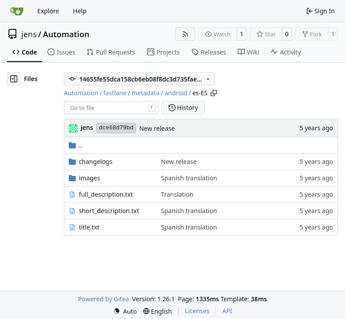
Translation (177, 194)
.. (75, 145)
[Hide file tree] (13, 79)
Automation (66, 34)
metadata (146, 93)
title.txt (89, 227)
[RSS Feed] (185, 34)
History (183, 107)
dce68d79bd (116, 127)
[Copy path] (214, 93)
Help (79, 11)
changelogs (96, 161)
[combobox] (111, 107)
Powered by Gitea (103, 299)
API (227, 311)
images (89, 178)
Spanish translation (189, 178)
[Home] (16, 11)
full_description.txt (106, 194)
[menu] (125, 311)
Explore (48, 11)
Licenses (197, 311)
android (176, 93)
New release (157, 128)
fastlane (114, 93)
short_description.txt (109, 210)
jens (29, 34)
